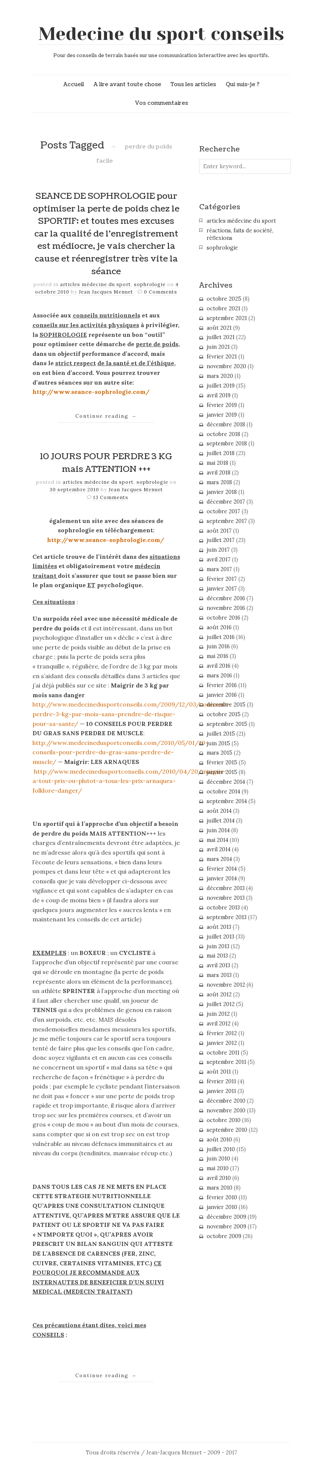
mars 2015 (219, 752)
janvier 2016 (222, 695)
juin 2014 (218, 830)
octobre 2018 (223, 434)
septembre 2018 (227, 443)
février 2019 (222, 405)
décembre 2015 (226, 704)
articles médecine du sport (95, 284)
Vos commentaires (161, 103)
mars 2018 (219, 482)
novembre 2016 (226, 608)
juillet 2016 (221, 637)
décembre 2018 (226, 424)
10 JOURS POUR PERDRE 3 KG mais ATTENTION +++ (106, 463)
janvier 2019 (222, 414)
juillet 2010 (221, 1149)
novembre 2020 (226, 366)
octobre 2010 (224, 1120)
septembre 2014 (227, 801)
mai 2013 (217, 955)
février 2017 (222, 579)
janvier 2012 (222, 1043)
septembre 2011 (226, 1062)
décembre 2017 (226, 501)
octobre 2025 (224, 298)
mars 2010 (219, 1187)
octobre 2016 (223, 617)
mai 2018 (217, 463)
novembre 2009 (226, 1226)
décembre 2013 (226, 888)
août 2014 (219, 811)
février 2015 (222, 762)
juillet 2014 (221, 820)
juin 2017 (218, 549)
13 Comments (110, 497)
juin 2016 (218, 646)
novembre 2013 (226, 898)
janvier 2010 (222, 1207)
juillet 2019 (221, 385)
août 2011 (219, 1071)
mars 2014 (219, 859)
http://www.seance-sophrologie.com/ (91, 391)
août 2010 (219, 1139)
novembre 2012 (226, 984)
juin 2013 (218, 946)
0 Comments (160, 292)
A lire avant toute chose (127, 84)
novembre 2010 (226, 1110)
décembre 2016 (226, 598)
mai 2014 (217, 840)
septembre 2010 (227, 1130)
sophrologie (150, 284)
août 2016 (219, 627)
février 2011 (221, 1081)
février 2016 (222, 685)
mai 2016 (217, 656)
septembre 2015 (227, 724)
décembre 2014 (226, 782)
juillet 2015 (221, 733)
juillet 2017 (221, 540)
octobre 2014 (223, 791)
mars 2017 (219, 569)
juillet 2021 (221, 337)
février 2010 (222, 1197)
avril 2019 (219, 395)
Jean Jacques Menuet (107, 292)
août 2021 (219, 328)
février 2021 (222, 356)
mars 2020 (220, 376)
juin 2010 (218, 1158)
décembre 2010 (226, 1100)
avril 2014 (219, 849)
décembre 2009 (226, 1216)
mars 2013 (219, 975)
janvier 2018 (222, 492)
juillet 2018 (221, 453)
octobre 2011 (223, 1052)
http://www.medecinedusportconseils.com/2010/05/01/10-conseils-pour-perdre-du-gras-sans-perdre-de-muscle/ (120, 752)
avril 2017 (219, 559)
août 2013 (219, 927)
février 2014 (222, 868)
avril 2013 (218, 965)
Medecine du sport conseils (161, 34)
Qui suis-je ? (243, 84)
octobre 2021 (223, 308)
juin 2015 (218, 743)
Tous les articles (193, 84)
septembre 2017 (227, 521)
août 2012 (219, 994)
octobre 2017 (223, 511)
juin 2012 (218, 1014)
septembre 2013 (227, 917)
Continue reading (106, 416)
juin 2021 (218, 347)
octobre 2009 (224, 1236)
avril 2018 (219, 472)
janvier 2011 (221, 1091)
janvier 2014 (222, 878)
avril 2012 (219, 1023)
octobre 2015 (224, 714)
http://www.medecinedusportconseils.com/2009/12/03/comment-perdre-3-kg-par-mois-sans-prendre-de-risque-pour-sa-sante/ (131, 714)
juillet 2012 (221, 1004)
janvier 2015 (222, 772)
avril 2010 (219, 1178)
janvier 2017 (222, 588)
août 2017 (219, 530)
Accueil (73, 84)
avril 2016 (219, 665)
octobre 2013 (223, 907)
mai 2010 (218, 1168)
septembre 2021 (227, 318)
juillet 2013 (220, 936)
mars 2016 (219, 675)
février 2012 (222, 1033)
